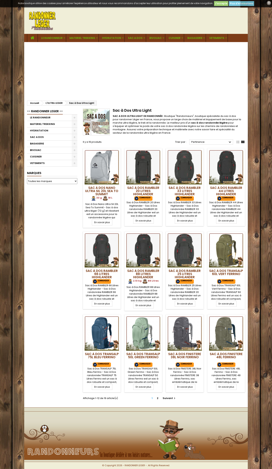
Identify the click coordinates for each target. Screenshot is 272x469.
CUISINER (175, 38)
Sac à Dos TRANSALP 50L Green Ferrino (143, 355)
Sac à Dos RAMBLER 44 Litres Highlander (226, 191)
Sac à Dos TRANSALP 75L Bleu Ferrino (102, 355)
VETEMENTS (216, 38)
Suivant (169, 398)
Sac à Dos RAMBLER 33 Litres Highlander (185, 191)
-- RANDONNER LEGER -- (45, 111)
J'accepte (221, 3)
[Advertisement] (136, 70)
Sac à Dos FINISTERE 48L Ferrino (226, 355)
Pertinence (211, 142)
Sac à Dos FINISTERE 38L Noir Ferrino (184, 355)
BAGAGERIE (194, 38)
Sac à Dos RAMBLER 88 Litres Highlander (143, 274)
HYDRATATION (111, 38)
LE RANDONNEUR (52, 38)
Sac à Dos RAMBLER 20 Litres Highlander (143, 191)
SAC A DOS (135, 38)
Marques (34, 173)
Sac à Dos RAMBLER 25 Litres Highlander (185, 274)
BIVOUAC (155, 38)
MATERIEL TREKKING (82, 38)
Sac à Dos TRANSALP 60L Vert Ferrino (226, 272)
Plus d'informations (241, 3)
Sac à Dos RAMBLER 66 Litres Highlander (102, 274)
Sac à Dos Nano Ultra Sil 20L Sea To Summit (101, 191)
